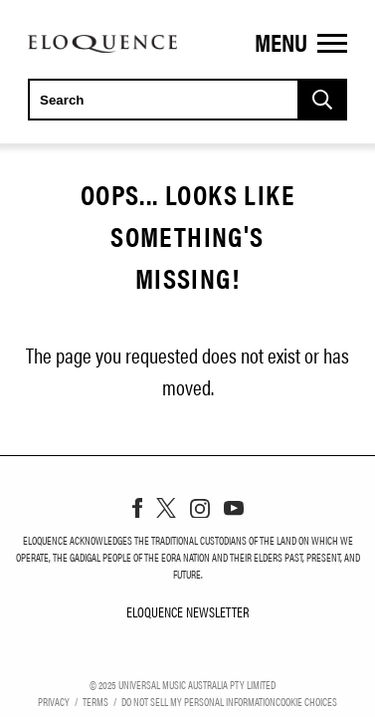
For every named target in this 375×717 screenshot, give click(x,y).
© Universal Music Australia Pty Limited (183, 684)
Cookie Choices (306, 701)
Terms (95, 701)
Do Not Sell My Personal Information (198, 701)
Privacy (54, 701)
